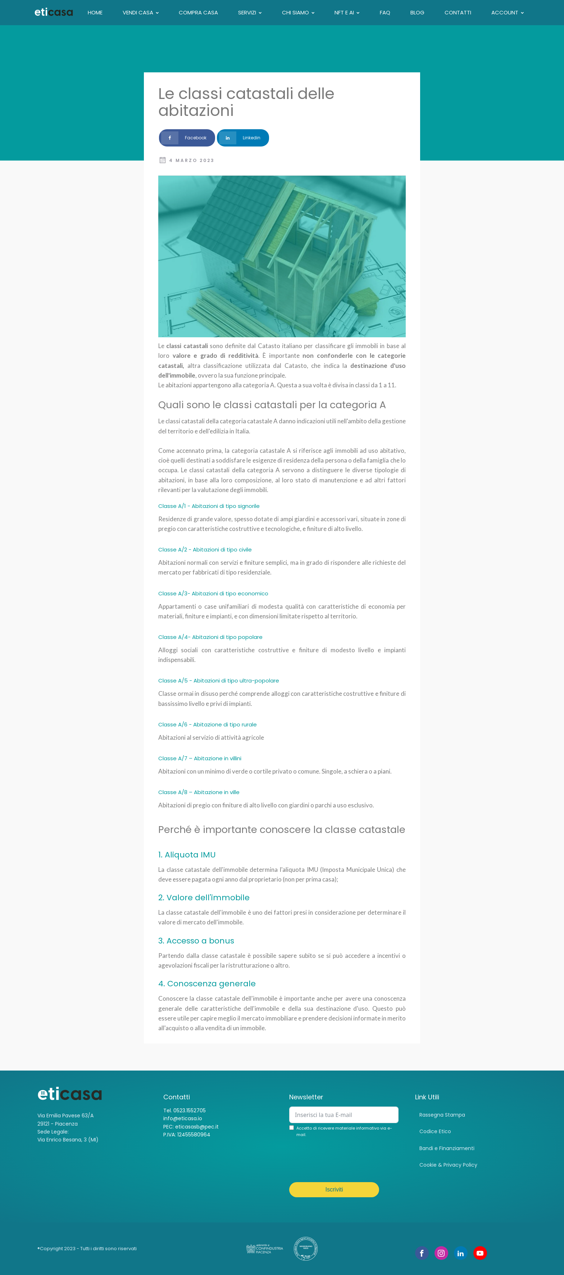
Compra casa (198, 12)
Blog (417, 12)
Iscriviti (334, 1189)
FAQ (385, 12)
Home (95, 12)
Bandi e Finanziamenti (446, 1148)
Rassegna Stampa (442, 1114)
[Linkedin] (243, 138)
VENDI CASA (141, 12)
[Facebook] (187, 138)
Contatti (458, 12)
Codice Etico (435, 1131)
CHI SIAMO (298, 12)
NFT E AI (347, 12)
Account (507, 12)
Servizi (249, 12)
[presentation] (344, 1161)
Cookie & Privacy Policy (448, 1164)
